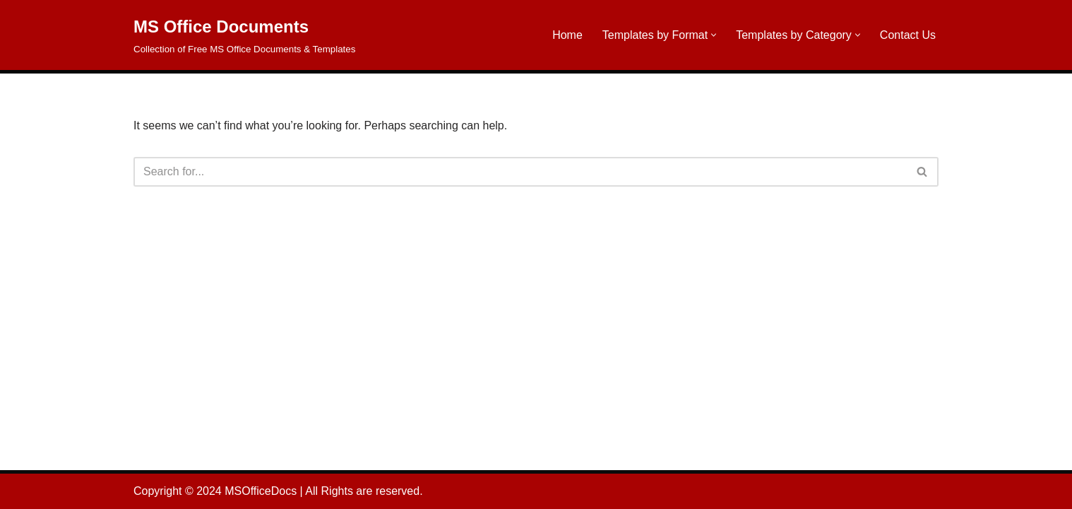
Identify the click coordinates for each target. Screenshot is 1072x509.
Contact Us (908, 35)
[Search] (520, 172)
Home (567, 35)
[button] (713, 35)
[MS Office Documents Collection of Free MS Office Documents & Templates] (244, 35)
